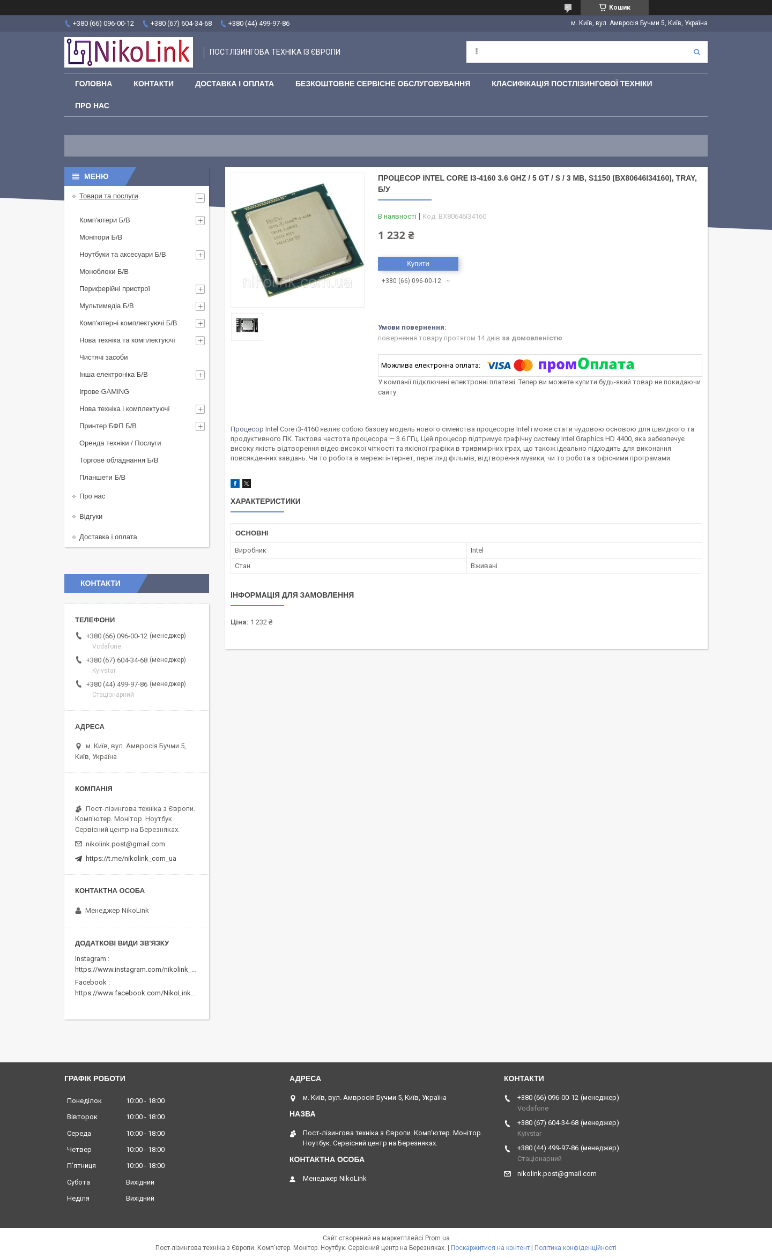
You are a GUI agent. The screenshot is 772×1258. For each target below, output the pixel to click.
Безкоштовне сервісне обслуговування (382, 83)
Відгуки (90, 516)
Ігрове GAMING (104, 392)
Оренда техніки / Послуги (120, 443)
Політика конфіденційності (576, 1248)
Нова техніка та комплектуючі (127, 340)
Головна (93, 83)
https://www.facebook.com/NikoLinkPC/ (138, 993)
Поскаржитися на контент (490, 1248)
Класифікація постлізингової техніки (572, 83)
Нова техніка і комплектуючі (124, 409)
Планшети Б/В (102, 477)
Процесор (247, 429)
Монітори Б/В (100, 237)
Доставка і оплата (234, 83)
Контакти (153, 83)
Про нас (92, 105)
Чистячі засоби (103, 357)
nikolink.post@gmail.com (125, 844)
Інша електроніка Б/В (113, 374)
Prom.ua (437, 1238)
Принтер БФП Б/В (108, 426)
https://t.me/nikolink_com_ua (131, 858)
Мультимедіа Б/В (106, 306)
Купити (418, 263)
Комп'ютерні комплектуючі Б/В (128, 323)
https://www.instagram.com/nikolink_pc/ (138, 969)
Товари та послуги (108, 196)
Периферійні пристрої (114, 289)
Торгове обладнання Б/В (118, 460)
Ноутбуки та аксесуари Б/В (122, 254)
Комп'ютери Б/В (104, 220)
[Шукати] (697, 52)
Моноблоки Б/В (104, 271)
